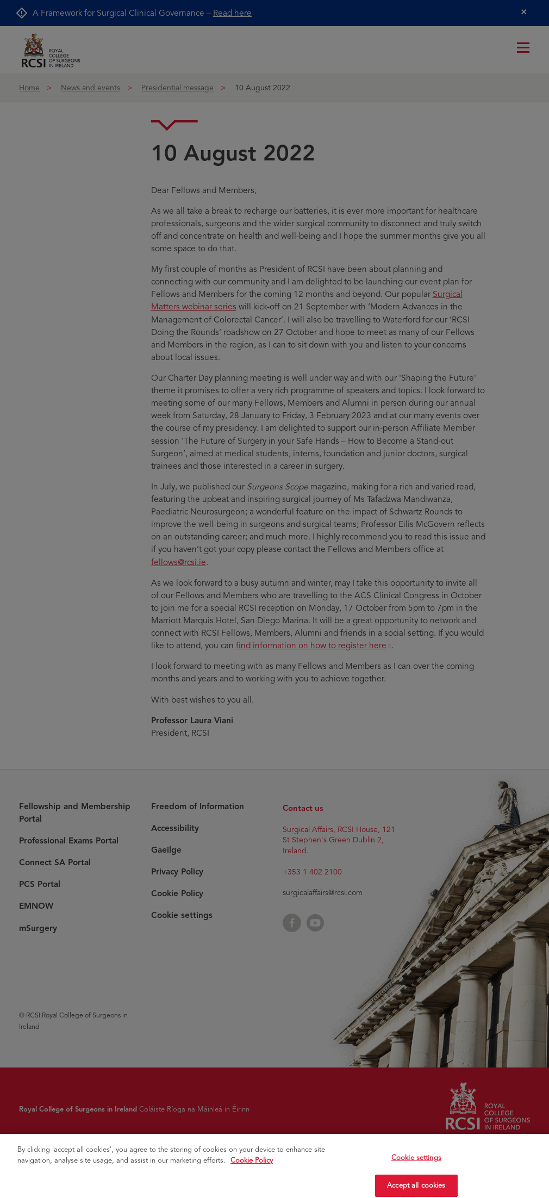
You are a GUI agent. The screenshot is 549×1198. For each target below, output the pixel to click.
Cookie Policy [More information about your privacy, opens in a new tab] (251, 1171)
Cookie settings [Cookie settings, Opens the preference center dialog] (416, 1168)
